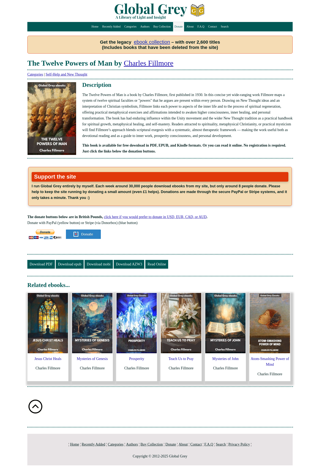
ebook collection (152, 42)
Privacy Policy (239, 444)
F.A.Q (200, 26)
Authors (145, 26)
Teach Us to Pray (181, 359)
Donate (178, 26)
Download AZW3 (129, 264)
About (190, 26)
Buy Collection (162, 26)
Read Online (157, 264)
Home (94, 26)
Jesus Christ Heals (47, 359)
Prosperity (136, 359)
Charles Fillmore (148, 63)
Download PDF (41, 264)
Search (225, 26)
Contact (212, 26)
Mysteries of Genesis (92, 359)
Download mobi (99, 264)
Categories (130, 26)
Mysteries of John (225, 359)
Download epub (69, 264)
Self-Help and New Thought (66, 74)
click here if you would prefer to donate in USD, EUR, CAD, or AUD (155, 217)
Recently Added (111, 26)
